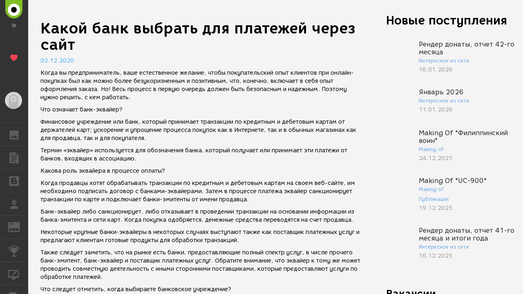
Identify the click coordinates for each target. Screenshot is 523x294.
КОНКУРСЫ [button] (18, 250)
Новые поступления (446, 20)
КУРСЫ (18, 273)
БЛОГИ (18, 180)
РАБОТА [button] (18, 203)
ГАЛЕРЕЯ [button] (18, 134)
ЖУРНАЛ (18, 226)
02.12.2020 (57, 60)
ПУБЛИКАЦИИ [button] (18, 157)
